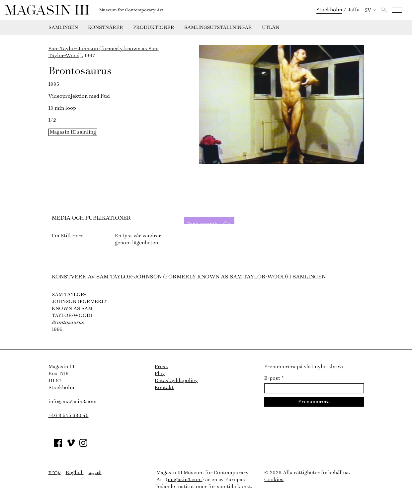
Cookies (274, 479)
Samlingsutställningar (218, 27)
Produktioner (153, 27)
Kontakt (164, 387)
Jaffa (354, 10)
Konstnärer (105, 27)
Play (160, 373)
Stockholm (329, 10)
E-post (274, 378)
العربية (95, 472)
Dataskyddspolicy (176, 380)
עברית (54, 472)
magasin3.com (185, 479)
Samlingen (63, 27)
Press (161, 366)
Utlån (270, 27)
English (75, 472)
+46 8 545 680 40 (68, 415)
